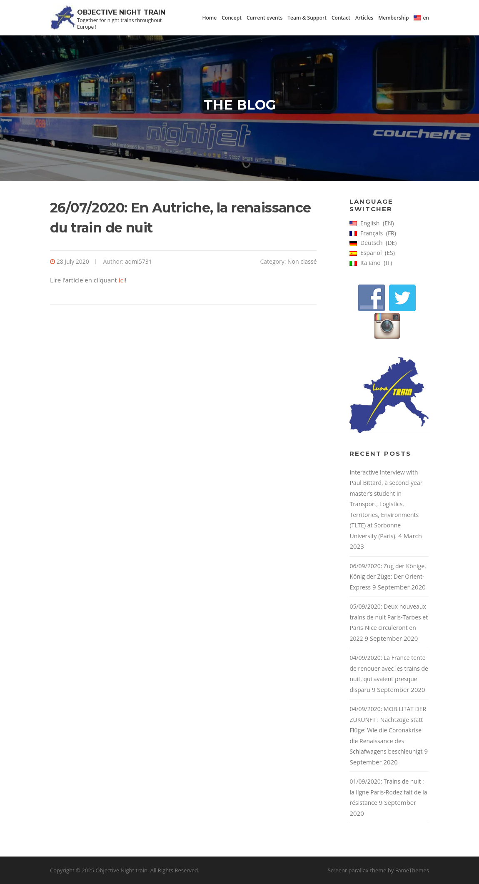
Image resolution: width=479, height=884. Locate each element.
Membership (393, 17)
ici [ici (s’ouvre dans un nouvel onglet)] (122, 280)
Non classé (302, 261)
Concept (232, 17)
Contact (341, 17)
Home (209, 17)
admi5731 (138, 261)
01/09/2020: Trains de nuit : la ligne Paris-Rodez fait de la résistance (388, 792)
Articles (364, 17)
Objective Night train (121, 12)
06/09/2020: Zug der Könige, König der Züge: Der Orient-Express (387, 576)
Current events (264, 17)
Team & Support (307, 17)
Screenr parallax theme (357, 870)
